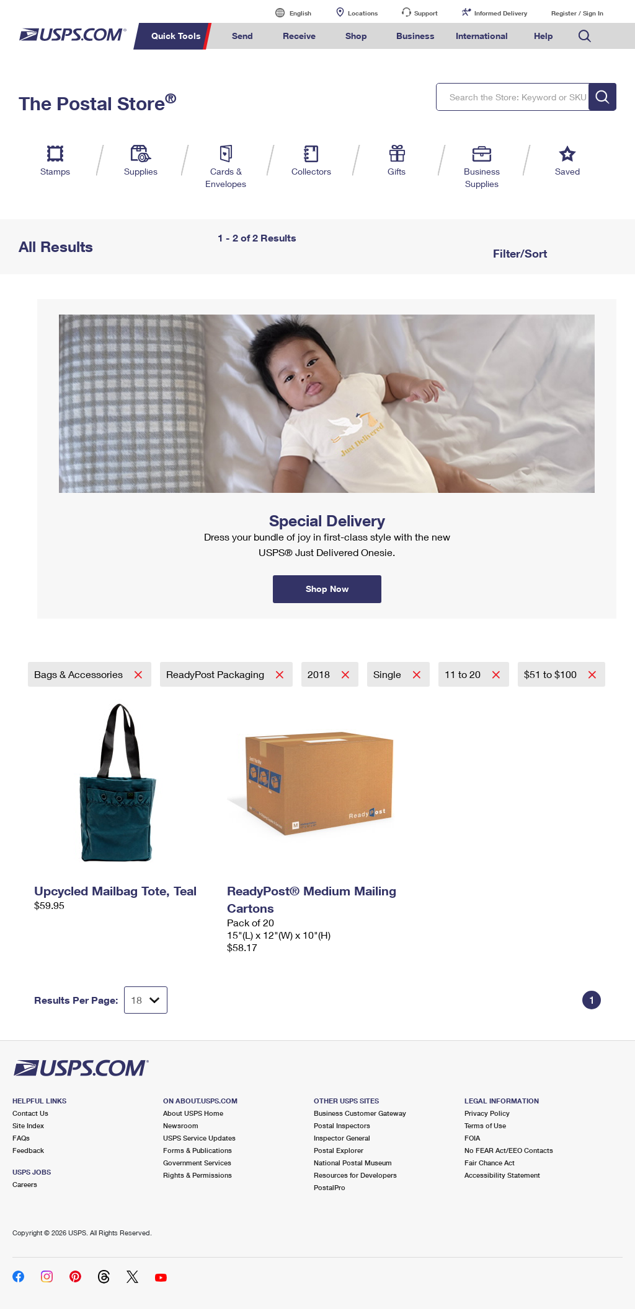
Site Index (28, 1125)
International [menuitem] (482, 35)
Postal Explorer (338, 1150)
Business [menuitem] (415, 35)
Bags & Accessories (79, 674)
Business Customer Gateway (360, 1113)
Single (388, 674)
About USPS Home (193, 1113)
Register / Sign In (577, 13)
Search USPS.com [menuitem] (584, 36)
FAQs (21, 1138)
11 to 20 (464, 674)
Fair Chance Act (489, 1163)
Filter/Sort (518, 253)
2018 (320, 674)
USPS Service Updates (199, 1138)
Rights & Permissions (197, 1175)
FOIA (472, 1138)
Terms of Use (485, 1125)
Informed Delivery (500, 13)
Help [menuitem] (543, 35)
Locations (363, 13)
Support (426, 13)
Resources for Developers (355, 1175)
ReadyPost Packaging (216, 674)
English (287, 13)
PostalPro (329, 1187)
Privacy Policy (487, 1113)
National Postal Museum (353, 1163)
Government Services (197, 1163)
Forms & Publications (197, 1150)
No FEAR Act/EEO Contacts (508, 1150)
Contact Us (30, 1113)
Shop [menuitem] (356, 35)
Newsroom (180, 1125)
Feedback (28, 1150)
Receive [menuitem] (299, 35)
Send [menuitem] (242, 35)
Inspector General (342, 1138)
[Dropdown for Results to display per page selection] (145, 1000)
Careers (24, 1184)
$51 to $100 (551, 674)
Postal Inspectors (342, 1125)
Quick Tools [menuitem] (176, 35)
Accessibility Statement (502, 1175)
